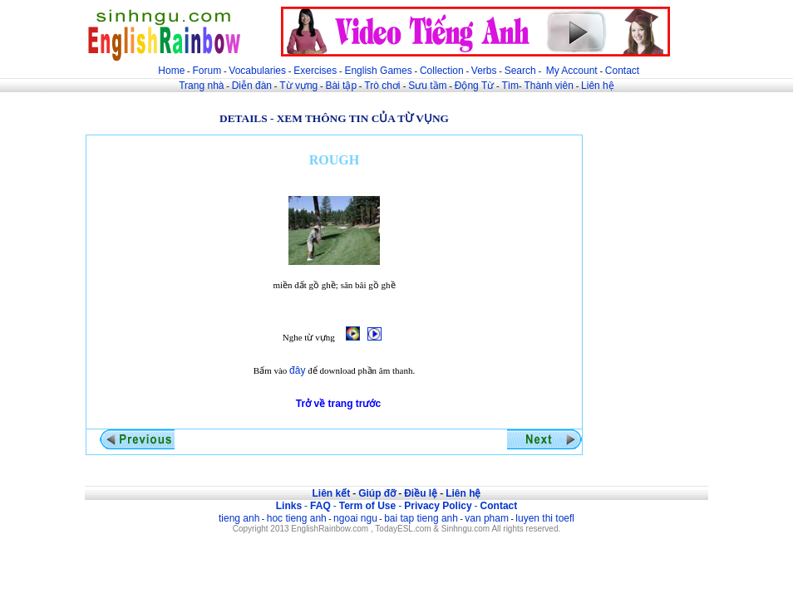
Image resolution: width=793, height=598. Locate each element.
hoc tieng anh (297, 518)
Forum (206, 70)
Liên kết (331, 493)
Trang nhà (201, 85)
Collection (442, 70)
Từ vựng (298, 85)
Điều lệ (420, 493)
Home (171, 70)
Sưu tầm (427, 85)
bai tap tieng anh (421, 518)
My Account (572, 70)
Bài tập (341, 85)
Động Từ (474, 85)
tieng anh (239, 518)
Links (289, 506)
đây (297, 370)
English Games (377, 70)
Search (520, 70)
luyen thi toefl (544, 518)
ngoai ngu (355, 518)
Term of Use (367, 506)
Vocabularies (257, 70)
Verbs (484, 70)
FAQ (320, 506)
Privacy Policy (437, 506)
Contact (622, 70)
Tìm (510, 85)
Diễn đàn (252, 85)
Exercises (315, 70)
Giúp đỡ (377, 493)
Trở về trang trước (338, 403)
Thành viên (549, 85)
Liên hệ (597, 85)
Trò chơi (383, 85)
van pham (487, 518)
